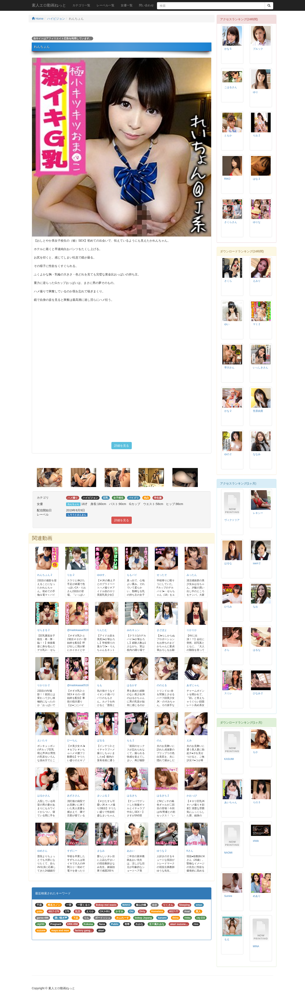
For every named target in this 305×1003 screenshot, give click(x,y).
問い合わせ (146, 5)
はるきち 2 (163, 795)
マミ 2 (256, 324)
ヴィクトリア (232, 520)
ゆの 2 (228, 454)
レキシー (258, 513)
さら (226, 650)
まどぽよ (162, 630)
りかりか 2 (43, 685)
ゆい (226, 324)
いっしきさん (260, 367)
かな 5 (228, 48)
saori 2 (257, 563)
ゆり (255, 92)
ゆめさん (42, 850)
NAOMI (228, 852)
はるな (228, 563)
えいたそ (42, 740)
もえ (226, 939)
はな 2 (256, 178)
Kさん (190, 850)
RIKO (227, 178)
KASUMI (229, 759)
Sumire (228, 896)
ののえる (162, 685)
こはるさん (230, 87)
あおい (130, 850)
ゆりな (257, 222)
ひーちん (72, 740)
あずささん (73, 795)
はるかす (132, 685)
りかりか (192, 630)
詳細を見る (121, 445)
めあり (257, 896)
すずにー (72, 850)
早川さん (229, 367)
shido (256, 840)
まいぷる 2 (103, 795)
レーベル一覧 (105, 5)
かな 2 (228, 410)
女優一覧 (127, 5)
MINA (256, 946)
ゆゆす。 (102, 574)
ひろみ (228, 606)
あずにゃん (193, 685)
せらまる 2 (43, 630)
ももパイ (132, 574)
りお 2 (70, 574)
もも (99, 685)
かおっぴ (192, 795)
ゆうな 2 (161, 850)
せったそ (162, 574)
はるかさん (43, 795)
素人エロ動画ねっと (49, 5)
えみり (257, 280)
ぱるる (101, 740)
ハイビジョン (56, 18)
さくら (228, 280)
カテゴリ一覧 (81, 5)
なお (255, 606)
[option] (54, 477)
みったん (192, 574)
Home (37, 18)
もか (255, 752)
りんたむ (102, 630)
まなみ (101, 850)
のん (159, 740)
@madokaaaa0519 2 (79, 630)
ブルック (258, 48)
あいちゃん (230, 802)
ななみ (257, 454)
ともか (228, 135)
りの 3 (256, 802)
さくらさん (230, 222)
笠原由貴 (258, 410)
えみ (189, 740)
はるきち (132, 795)
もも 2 (130, 740)
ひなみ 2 (258, 693)
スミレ (228, 693)
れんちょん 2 (44, 574)
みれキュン (133, 630)
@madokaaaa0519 (78, 685)
